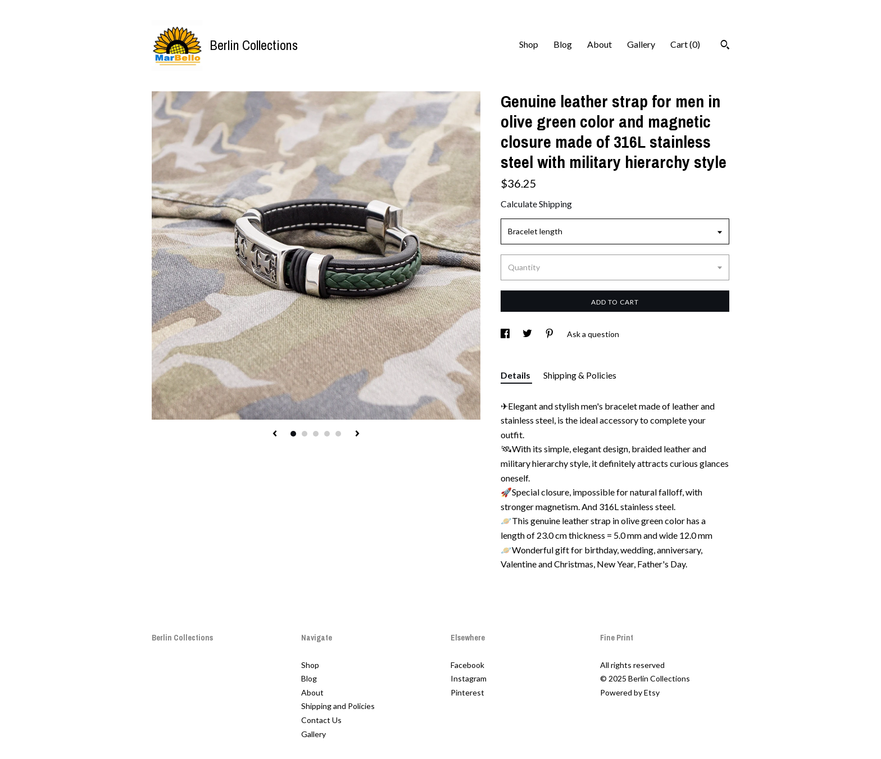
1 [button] (293, 434)
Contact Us (321, 720)
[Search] (725, 46)
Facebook (467, 665)
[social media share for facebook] (506, 334)
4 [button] (327, 434)
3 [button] (316, 434)
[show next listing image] (357, 434)
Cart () (685, 44)
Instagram (469, 678)
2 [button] (304, 434)
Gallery (641, 44)
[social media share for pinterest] (550, 334)
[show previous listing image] (275, 434)
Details (516, 375)
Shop (528, 44)
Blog (562, 44)
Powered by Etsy (630, 692)
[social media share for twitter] (528, 334)
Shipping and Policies (338, 706)
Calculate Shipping (536, 203)
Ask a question (593, 334)
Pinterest (467, 692)
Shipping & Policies (579, 375)
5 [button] (338, 434)
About (599, 44)
